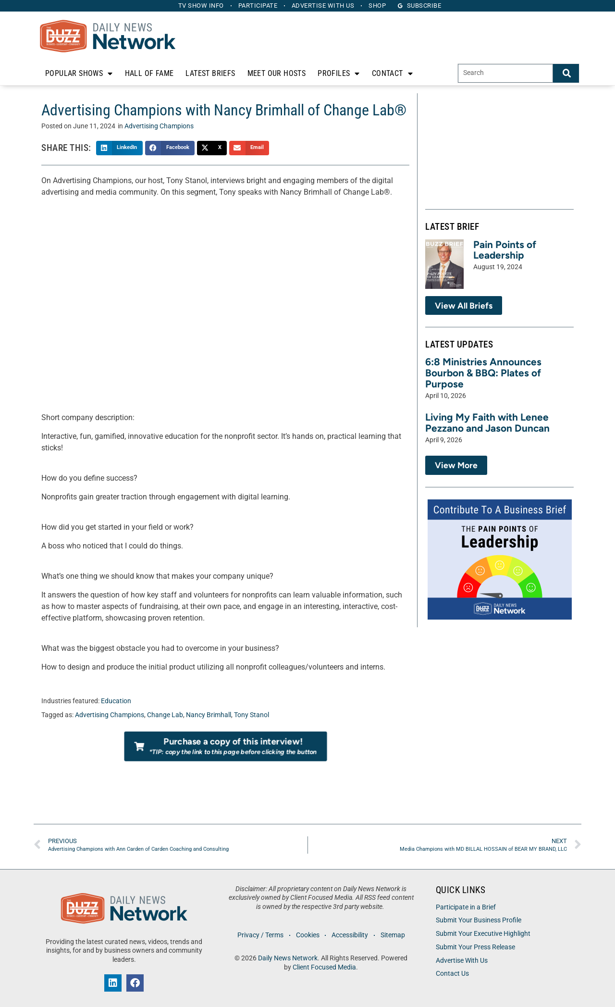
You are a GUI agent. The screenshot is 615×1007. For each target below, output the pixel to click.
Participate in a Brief (466, 907)
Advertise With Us (462, 961)
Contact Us (452, 974)
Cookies (307, 935)
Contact (392, 73)
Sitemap (393, 935)
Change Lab (165, 715)
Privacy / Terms (259, 935)
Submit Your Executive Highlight (483, 934)
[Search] (566, 73)
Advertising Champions (159, 126)
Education (116, 701)
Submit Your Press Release (475, 947)
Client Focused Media (324, 967)
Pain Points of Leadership (504, 249)
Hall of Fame (149, 73)
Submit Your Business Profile (478, 920)
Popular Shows (79, 73)
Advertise (323, 5)
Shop (379, 5)
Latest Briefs (210, 73)
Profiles (339, 73)
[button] (119, 148)
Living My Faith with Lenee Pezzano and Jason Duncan (487, 422)
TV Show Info (199, 5)
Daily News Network (288, 958)
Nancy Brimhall (208, 715)
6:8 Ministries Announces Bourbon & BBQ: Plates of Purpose (483, 373)
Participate (257, 5)
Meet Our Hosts (276, 73)
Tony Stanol (251, 715)
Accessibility (350, 935)
